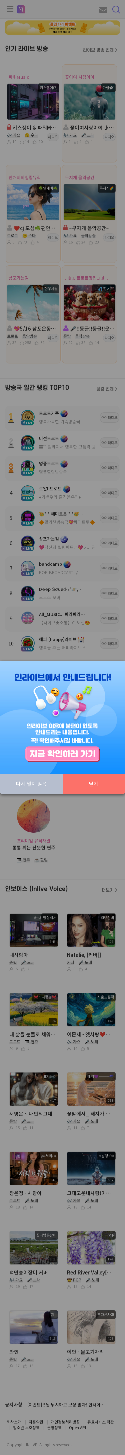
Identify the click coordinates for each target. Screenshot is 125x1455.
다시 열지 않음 (31, 783)
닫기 (93, 783)
